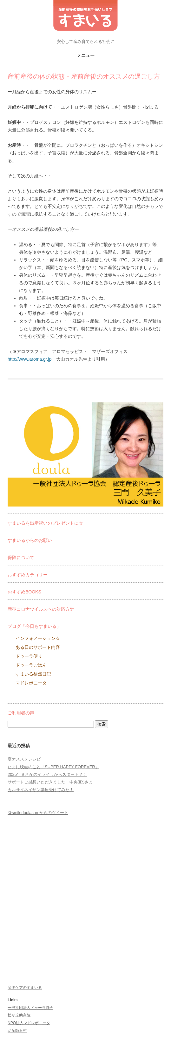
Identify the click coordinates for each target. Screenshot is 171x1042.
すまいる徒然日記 (33, 674)
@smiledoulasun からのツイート (38, 812)
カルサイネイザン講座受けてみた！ (41, 789)
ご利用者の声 (21, 712)
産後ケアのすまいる (25, 987)
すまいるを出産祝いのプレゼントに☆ (45, 523)
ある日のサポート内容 (38, 647)
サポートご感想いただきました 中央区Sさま (50, 782)
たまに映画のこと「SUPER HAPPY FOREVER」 (53, 766)
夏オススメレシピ (24, 759)
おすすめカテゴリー (28, 574)
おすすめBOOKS (24, 591)
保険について (21, 557)
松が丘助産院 (19, 1015)
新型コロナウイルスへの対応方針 (41, 609)
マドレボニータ (31, 682)
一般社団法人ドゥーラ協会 (30, 1007)
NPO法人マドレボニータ (29, 1023)
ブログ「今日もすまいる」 (34, 626)
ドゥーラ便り (29, 656)
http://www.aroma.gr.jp (30, 359)
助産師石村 (17, 1030)
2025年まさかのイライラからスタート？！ (47, 774)
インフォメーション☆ (38, 638)
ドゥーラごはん (31, 665)
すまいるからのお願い (30, 540)
